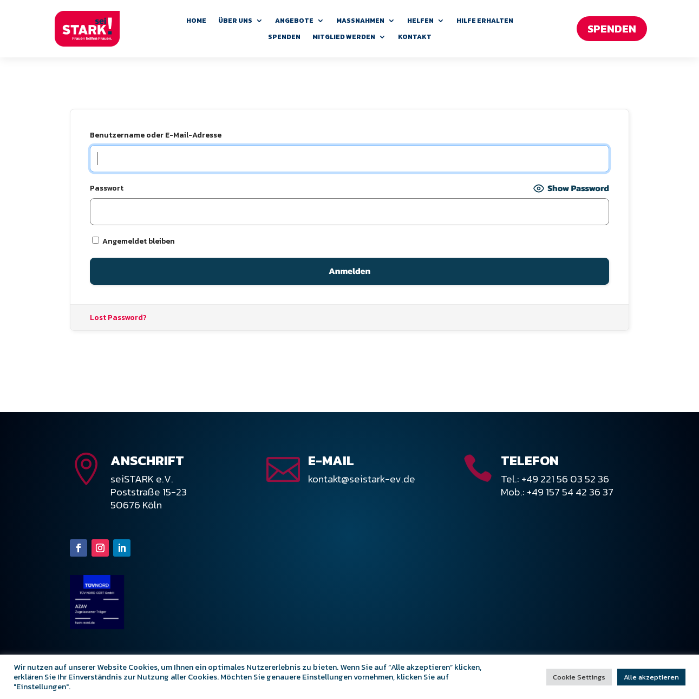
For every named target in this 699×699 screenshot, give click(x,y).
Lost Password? (118, 317)
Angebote (294, 21)
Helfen (420, 21)
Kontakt (415, 37)
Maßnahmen (360, 21)
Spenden (284, 37)
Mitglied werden (343, 37)
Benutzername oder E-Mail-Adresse (155, 135)
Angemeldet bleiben (133, 241)
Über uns (235, 21)
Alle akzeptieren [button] (651, 677)
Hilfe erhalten (484, 21)
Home (196, 21)
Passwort (106, 188)
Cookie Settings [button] (579, 677)
